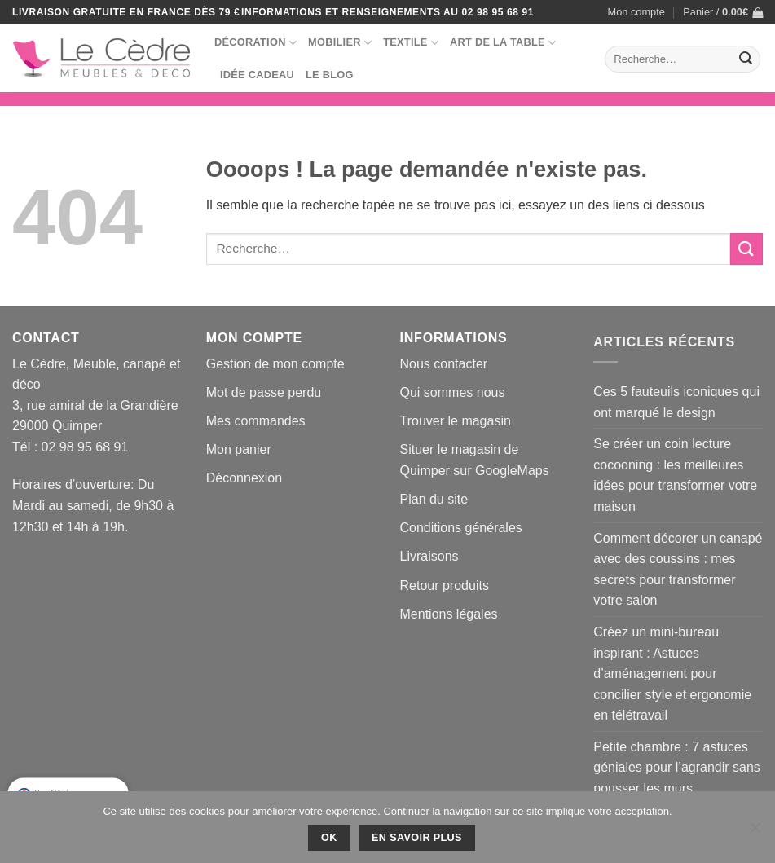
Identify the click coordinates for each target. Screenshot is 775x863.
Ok (329, 837)
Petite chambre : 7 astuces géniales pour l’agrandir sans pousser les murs (676, 767)
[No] (754, 832)
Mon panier (238, 449)
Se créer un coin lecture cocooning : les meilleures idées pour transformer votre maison (675, 475)
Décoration (255, 43)
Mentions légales (449, 614)
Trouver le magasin (455, 421)
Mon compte (636, 12)
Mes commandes (256, 421)
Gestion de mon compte (275, 364)
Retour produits (444, 585)
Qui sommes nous (452, 392)
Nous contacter (444, 364)
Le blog (330, 74)
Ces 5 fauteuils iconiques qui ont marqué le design (676, 402)
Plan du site (434, 499)
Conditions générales (461, 528)
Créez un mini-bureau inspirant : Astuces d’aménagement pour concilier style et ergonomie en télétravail (672, 673)
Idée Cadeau (257, 74)
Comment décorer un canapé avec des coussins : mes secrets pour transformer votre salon (677, 569)
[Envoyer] (746, 59)
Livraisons (429, 556)
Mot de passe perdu (263, 392)
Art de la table (503, 43)
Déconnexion (244, 478)
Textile (410, 43)
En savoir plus (417, 837)
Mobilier (340, 43)
